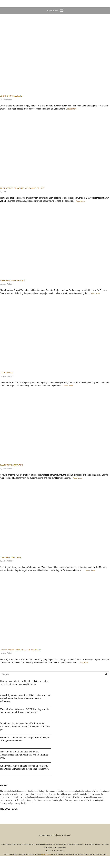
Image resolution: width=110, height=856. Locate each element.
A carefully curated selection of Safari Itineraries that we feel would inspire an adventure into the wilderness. (25, 698)
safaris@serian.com (47, 835)
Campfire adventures (11, 465)
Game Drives (6, 373)
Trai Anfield (7, 99)
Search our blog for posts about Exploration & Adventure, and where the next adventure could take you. (24, 726)
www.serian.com (64, 835)
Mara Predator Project (12, 280)
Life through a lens (10, 557)
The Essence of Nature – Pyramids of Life (22, 188)
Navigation (52, 11)
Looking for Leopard (11, 96)
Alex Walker (7, 284)
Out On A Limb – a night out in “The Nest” (20, 650)
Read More (72, 109)
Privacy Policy (46, 854)
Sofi (4, 192)
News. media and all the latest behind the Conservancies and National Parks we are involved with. (24, 754)
